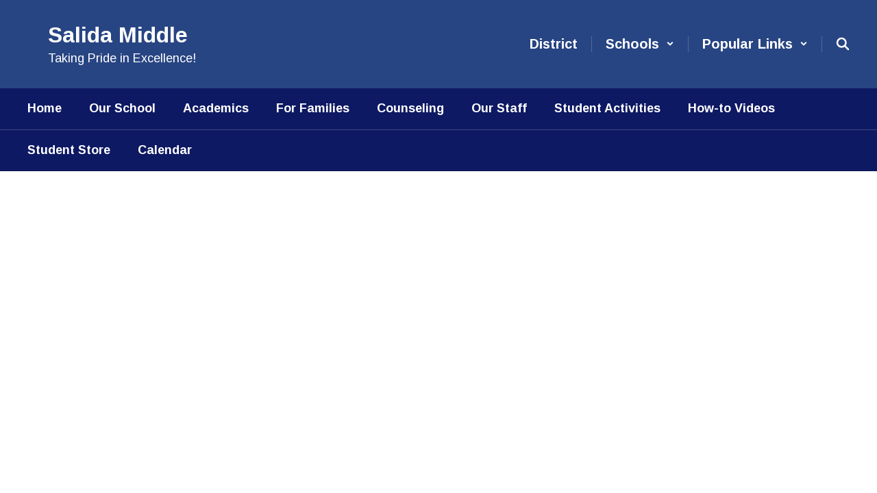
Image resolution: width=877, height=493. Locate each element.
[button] (640, 44)
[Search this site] (843, 44)
